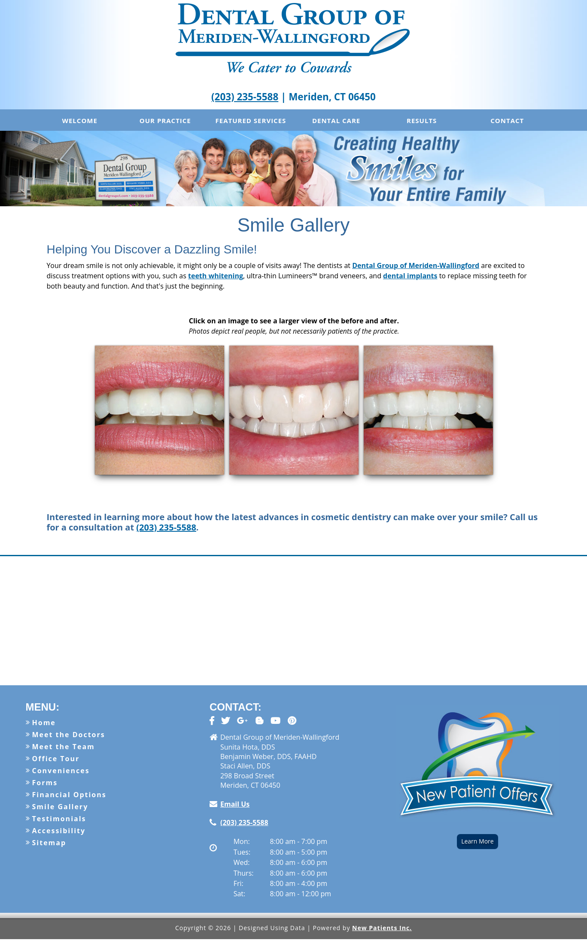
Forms (45, 782)
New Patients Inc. (382, 928)
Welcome (79, 120)
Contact (507, 120)
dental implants (410, 275)
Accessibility (59, 830)
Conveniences (61, 770)
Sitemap (49, 842)
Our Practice (165, 120)
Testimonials (59, 818)
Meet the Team (63, 746)
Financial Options (69, 794)
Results (422, 120)
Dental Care (336, 120)
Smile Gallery (60, 806)
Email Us (234, 804)
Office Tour (56, 758)
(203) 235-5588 (244, 96)
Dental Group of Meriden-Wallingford (415, 265)
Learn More (477, 841)
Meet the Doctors (68, 734)
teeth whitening (215, 275)
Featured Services (251, 120)
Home (44, 722)
